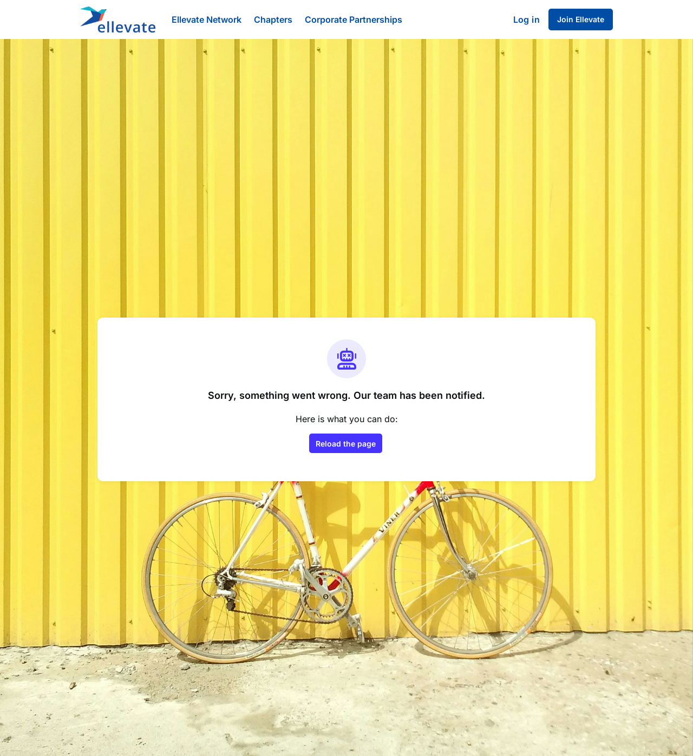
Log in (526, 19)
